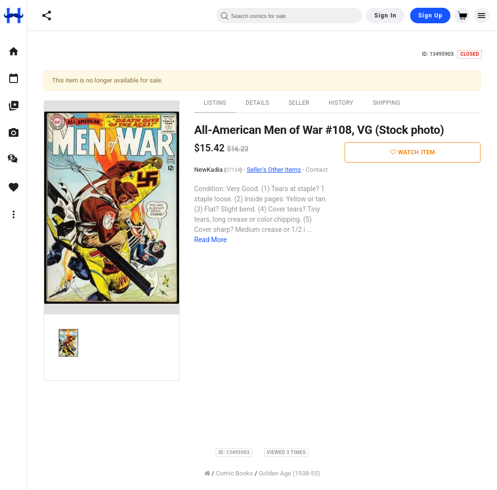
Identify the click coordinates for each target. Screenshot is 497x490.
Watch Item (412, 152)
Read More (210, 240)
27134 (233, 170)
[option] (13, 51)
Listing (215, 102)
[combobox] (289, 15)
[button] (46, 15)
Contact (317, 169)
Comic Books (234, 473)
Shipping (386, 102)
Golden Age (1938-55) (289, 473)
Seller (298, 102)
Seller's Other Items (274, 169)
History (341, 102)
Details (257, 102)
